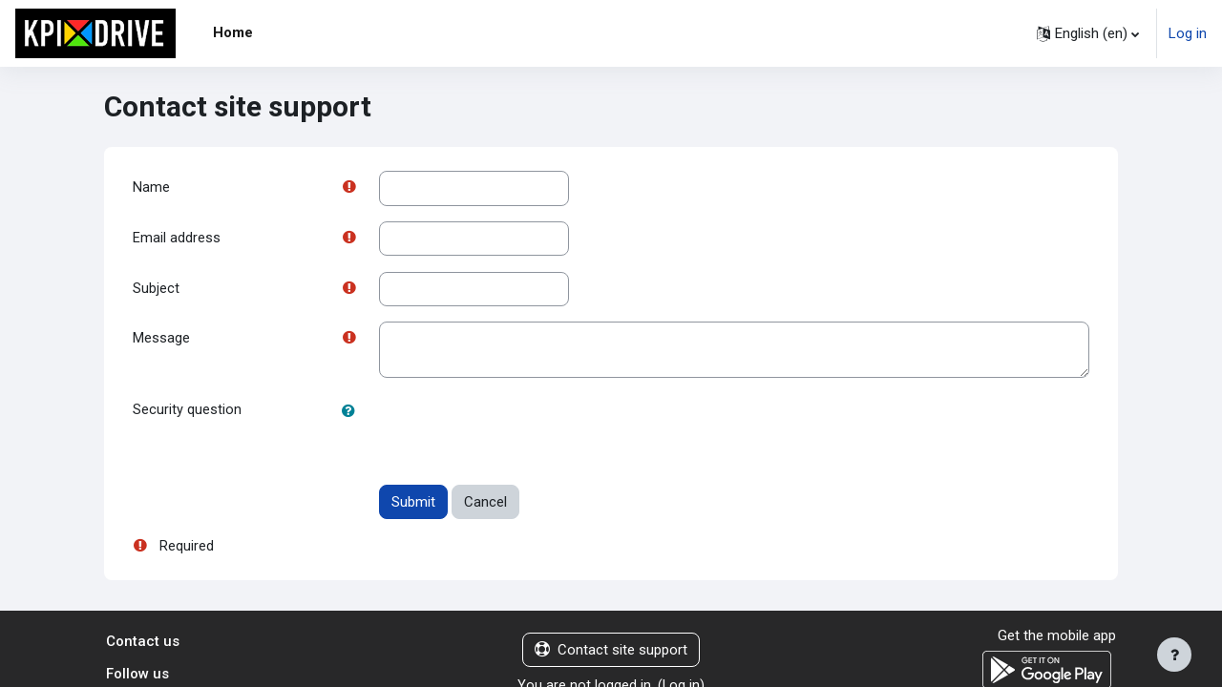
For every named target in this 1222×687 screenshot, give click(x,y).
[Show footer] (1174, 654)
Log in (1188, 33)
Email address (177, 239)
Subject (156, 290)
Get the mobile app (1057, 638)
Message (161, 341)
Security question (187, 413)
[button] (1087, 33)
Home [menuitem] (233, 32)
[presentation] (524, 433)
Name (151, 188)
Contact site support (611, 652)
